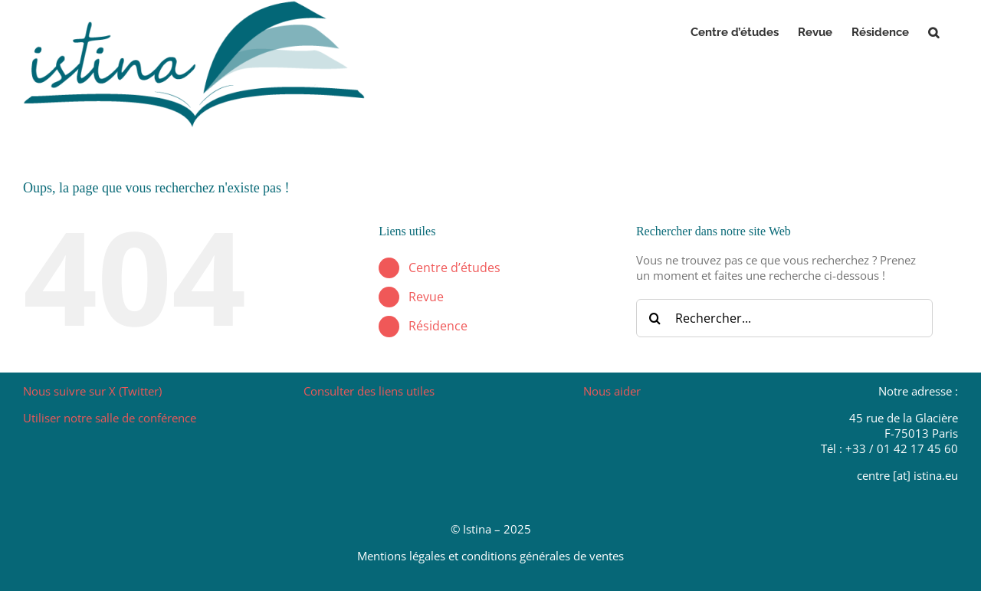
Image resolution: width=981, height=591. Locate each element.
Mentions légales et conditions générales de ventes (490, 555)
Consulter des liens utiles (369, 391)
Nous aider (612, 391)
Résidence (438, 325)
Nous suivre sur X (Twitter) (92, 391)
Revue (426, 296)
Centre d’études (454, 267)
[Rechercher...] (784, 318)
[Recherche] (655, 318)
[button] (933, 32)
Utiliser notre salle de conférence (109, 417)
